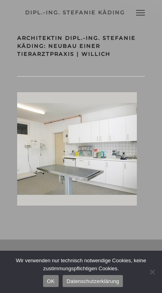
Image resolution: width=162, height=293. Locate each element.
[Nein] (152, 272)
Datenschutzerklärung (93, 281)
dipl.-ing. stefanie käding (75, 12)
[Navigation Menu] (140, 12)
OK (51, 281)
